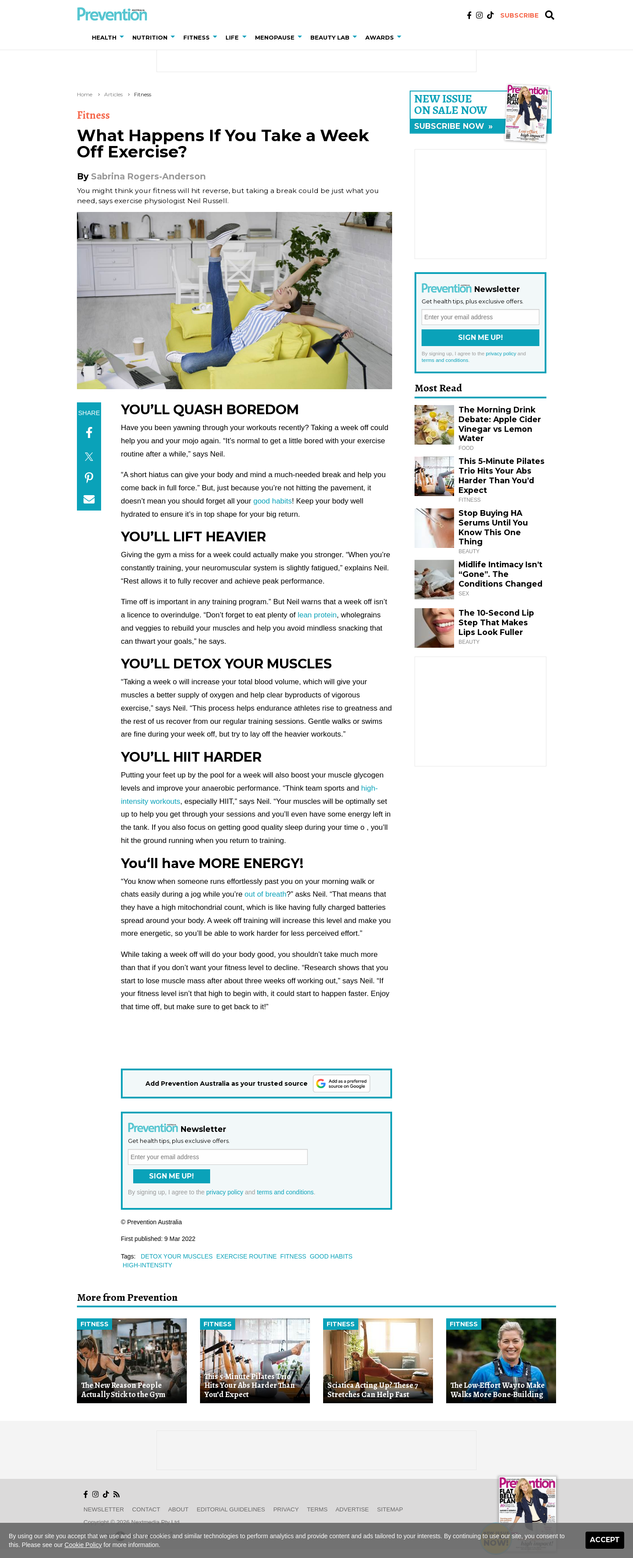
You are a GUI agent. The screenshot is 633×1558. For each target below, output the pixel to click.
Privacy (286, 1509)
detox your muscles (177, 1256)
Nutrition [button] (149, 37)
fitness (293, 1256)
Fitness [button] (196, 37)
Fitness (142, 94)
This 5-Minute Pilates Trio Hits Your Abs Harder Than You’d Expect (501, 475)
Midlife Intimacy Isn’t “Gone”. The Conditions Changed (500, 574)
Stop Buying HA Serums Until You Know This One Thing (493, 527)
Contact (146, 1509)
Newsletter (104, 1509)
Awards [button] (379, 37)
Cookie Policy (83, 1544)
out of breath (265, 894)
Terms (317, 1509)
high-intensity (147, 1265)
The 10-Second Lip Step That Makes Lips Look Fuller (496, 622)
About (178, 1509)
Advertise (352, 1509)
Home (84, 94)
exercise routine (246, 1256)
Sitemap (390, 1509)
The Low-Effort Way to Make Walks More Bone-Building (498, 1390)
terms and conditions (285, 1192)
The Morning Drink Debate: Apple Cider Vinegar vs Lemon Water (499, 424)
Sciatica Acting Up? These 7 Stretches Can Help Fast (372, 1390)
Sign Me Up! (171, 1176)
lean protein (315, 615)
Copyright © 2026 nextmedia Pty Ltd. (132, 1522)
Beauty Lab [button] (329, 37)
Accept (605, 1540)
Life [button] (232, 37)
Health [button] (104, 37)
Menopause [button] (275, 37)
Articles (113, 94)
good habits (272, 501)
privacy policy (224, 1192)
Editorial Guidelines (231, 1509)
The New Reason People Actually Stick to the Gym (123, 1390)
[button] (123, 37)
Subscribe (519, 15)
